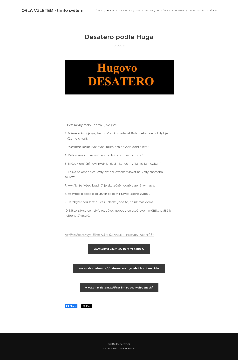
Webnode (129, 348)
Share (71, 306)
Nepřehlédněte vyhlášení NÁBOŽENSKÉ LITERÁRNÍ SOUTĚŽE (109, 235)
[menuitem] (98, 11)
